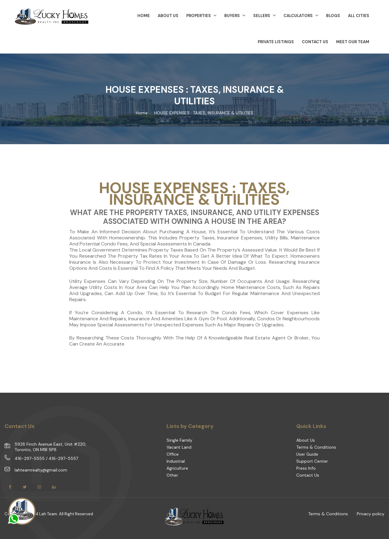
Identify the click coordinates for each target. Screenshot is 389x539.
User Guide (307, 454)
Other (172, 475)
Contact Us (315, 41)
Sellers (264, 15)
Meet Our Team (352, 41)
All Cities (358, 15)
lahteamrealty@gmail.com (41, 470)
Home (142, 113)
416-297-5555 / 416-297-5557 (46, 458)
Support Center (312, 461)
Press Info (306, 468)
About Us (305, 440)
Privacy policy (370, 513)
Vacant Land (179, 447)
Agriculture (177, 468)
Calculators (301, 15)
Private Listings (276, 41)
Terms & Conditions (316, 447)
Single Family (179, 440)
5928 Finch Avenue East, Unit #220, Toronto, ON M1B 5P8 (50, 446)
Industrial (176, 461)
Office (173, 454)
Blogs (333, 15)
